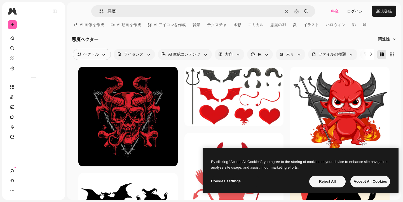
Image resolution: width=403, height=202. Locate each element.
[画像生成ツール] (33, 106)
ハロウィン (335, 24)
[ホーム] (33, 38)
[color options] (260, 54)
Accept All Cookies (370, 181)
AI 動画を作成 (126, 24)
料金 (335, 11)
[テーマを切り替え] (32, 190)
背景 (196, 24)
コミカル (256, 24)
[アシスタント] (33, 137)
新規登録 (384, 11)
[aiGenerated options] (185, 54)
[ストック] (33, 58)
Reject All (327, 181)
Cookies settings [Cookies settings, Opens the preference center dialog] (226, 181)
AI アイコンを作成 (167, 24)
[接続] (12, 190)
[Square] (391, 54)
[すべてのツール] (33, 86)
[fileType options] (332, 54)
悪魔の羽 (278, 24)
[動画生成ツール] (33, 117)
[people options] (290, 54)
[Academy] (22, 190)
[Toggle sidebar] (54, 11)
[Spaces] (33, 96)
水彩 (237, 24)
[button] (99, 11)
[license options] (134, 54)
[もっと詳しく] (33, 68)
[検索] (33, 48)
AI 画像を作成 (89, 24)
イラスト (311, 24)
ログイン (355, 11)
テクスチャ (217, 24)
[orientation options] (229, 54)
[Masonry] (381, 54)
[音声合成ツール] (33, 127)
